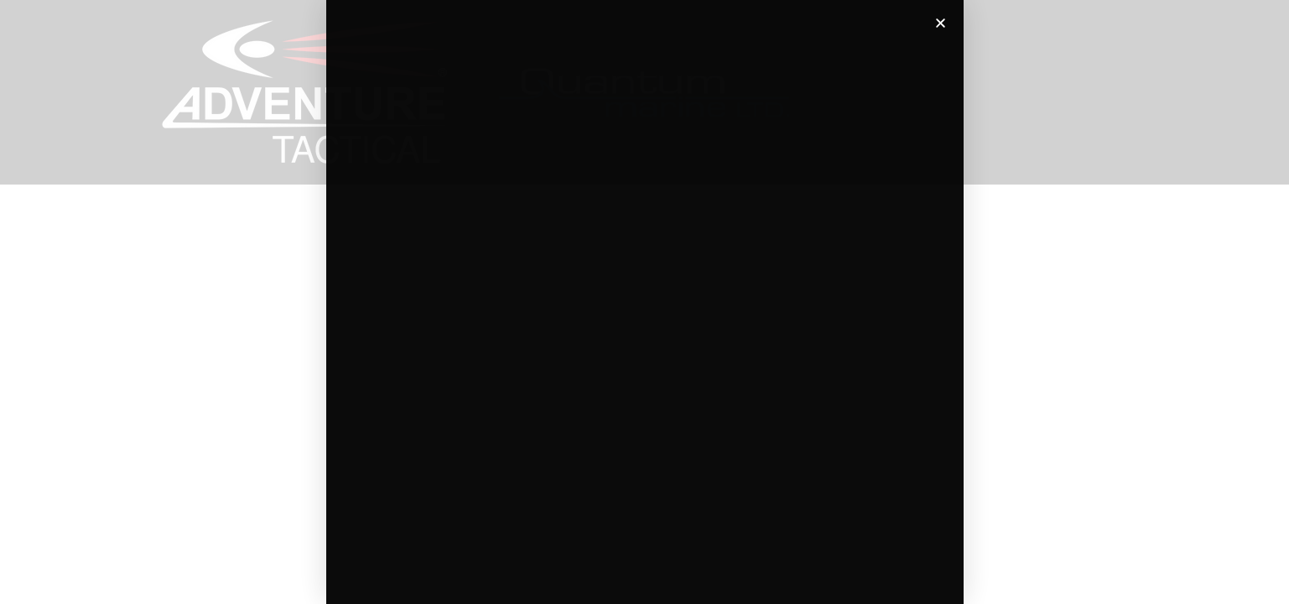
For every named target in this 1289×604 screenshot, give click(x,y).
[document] (644, 302)
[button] (940, 23)
